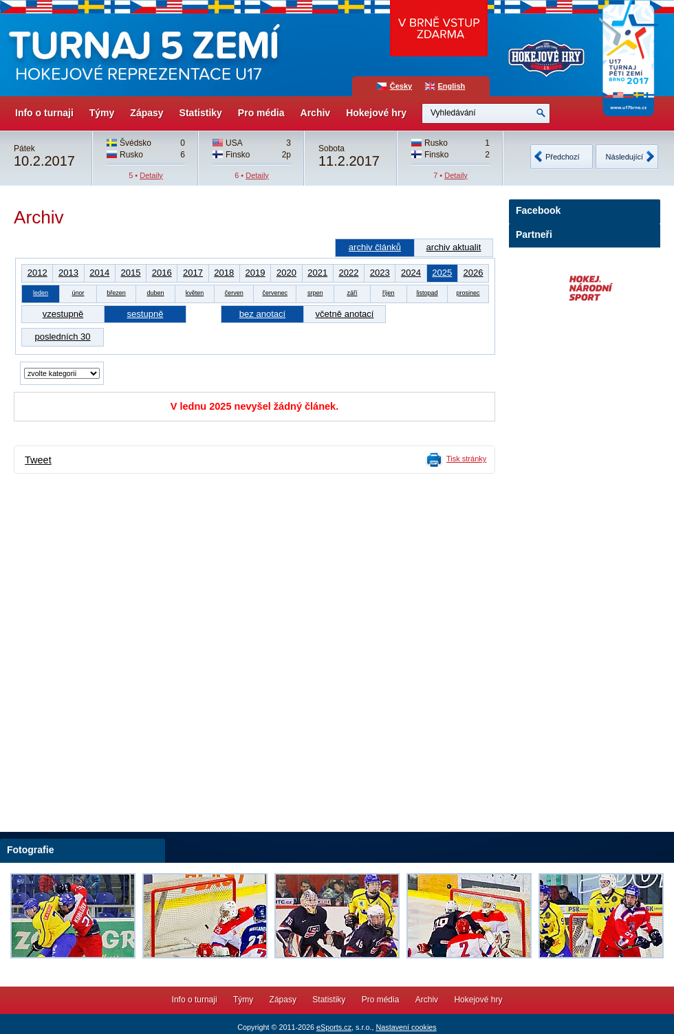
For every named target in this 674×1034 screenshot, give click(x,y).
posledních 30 (62, 336)
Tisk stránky (466, 458)
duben (155, 292)
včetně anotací (345, 314)
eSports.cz (333, 1027)
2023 (380, 272)
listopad (426, 292)
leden (40, 292)
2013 (68, 272)
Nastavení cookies (406, 1027)
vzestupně (63, 314)
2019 (255, 272)
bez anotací (262, 314)
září (352, 292)
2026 (473, 272)
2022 (348, 272)
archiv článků (375, 247)
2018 (224, 272)
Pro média (261, 112)
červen (234, 292)
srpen (315, 292)
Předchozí (562, 157)
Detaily (151, 175)
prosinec (467, 292)
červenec (274, 292)
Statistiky (201, 112)
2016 (162, 272)
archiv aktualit (453, 247)
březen (116, 292)
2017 (193, 272)
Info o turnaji (44, 112)
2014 (99, 272)
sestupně (145, 314)
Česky (401, 86)
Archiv (316, 112)
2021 (317, 272)
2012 (37, 272)
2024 (411, 272)
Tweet (38, 459)
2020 (286, 272)
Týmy (102, 112)
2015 (130, 272)
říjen (388, 292)
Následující (624, 157)
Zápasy (146, 112)
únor (78, 292)
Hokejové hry (376, 112)
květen (195, 292)
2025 (442, 272)
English (452, 86)
